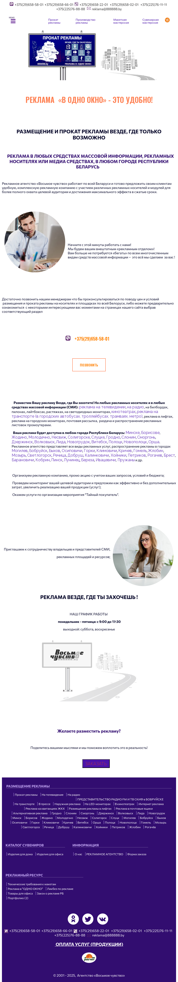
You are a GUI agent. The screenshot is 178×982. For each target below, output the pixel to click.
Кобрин (42, 460)
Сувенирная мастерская (151, 21)
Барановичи (23, 460)
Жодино (19, 437)
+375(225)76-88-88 (70, 9)
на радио (135, 407)
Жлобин (155, 450)
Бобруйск (38, 450)
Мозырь (19, 455)
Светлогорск (39, 455)
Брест (169, 455)
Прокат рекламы (54, 21)
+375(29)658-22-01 (94, 5)
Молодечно (39, 437)
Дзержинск (22, 442)
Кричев (125, 450)
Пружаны (126, 460)
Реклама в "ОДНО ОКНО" (25, 888)
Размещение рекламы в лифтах (90, 808)
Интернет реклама (151, 803)
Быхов (54, 450)
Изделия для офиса (50, 854)
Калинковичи (97, 455)
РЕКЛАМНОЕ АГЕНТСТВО (104, 854)
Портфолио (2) (18, 898)
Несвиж (58, 437)
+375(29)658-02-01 (124, 5)
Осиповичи (72, 450)
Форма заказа (136, 854)
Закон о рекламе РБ (50, 893)
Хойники (118, 455)
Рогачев (154, 455)
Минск (17, 817)
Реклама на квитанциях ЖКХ (45, 808)
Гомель (140, 450)
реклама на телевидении (102, 407)
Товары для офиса (20, 893)
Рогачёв (150, 827)
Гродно (113, 437)
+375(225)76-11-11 (153, 5)
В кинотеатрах (125, 803)
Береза (87, 460)
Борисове (150, 432)
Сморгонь (146, 437)
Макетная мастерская (121, 21)
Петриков (137, 455)
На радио (74, 794)
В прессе (44, 803)
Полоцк (115, 442)
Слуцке (98, 437)
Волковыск (44, 442)
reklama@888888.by (107, 9)
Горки (89, 450)
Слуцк (115, 817)
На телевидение (52, 794)
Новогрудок (78, 442)
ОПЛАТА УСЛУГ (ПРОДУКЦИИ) (89, 944)
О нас (78, 854)
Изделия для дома (20, 854)
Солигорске (79, 437)
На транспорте (24, 803)
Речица (59, 455)
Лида (61, 442)
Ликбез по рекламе (60, 888)
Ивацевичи (106, 460)
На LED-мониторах (98, 803)
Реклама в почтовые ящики (134, 808)
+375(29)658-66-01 (59, 5)
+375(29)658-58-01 (29, 5)
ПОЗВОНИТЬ (89, 364)
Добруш (75, 455)
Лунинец (72, 460)
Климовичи (106, 450)
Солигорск (99, 817)
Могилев (20, 450)
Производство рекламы (85, 21)
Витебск (99, 442)
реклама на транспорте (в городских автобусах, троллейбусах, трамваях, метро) (85, 414)
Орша (153, 442)
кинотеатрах (123, 411)
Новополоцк (135, 442)
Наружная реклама (67, 803)
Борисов (31, 817)
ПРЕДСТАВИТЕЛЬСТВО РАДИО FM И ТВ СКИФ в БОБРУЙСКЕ (120, 799)
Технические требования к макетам (32, 884)
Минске (133, 432)
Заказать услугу (168, 20)
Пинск (56, 460)
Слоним (128, 437)
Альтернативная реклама (30, 813)
